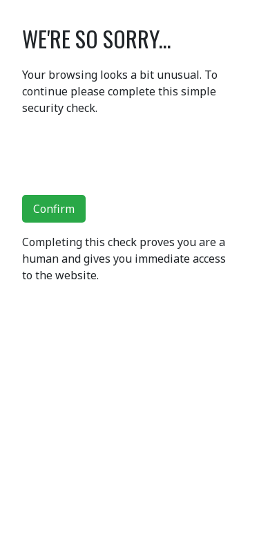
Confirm (54, 208)
